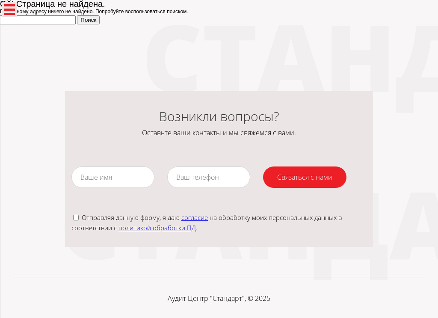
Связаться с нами (304, 177)
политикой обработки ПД (157, 227)
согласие (194, 217)
